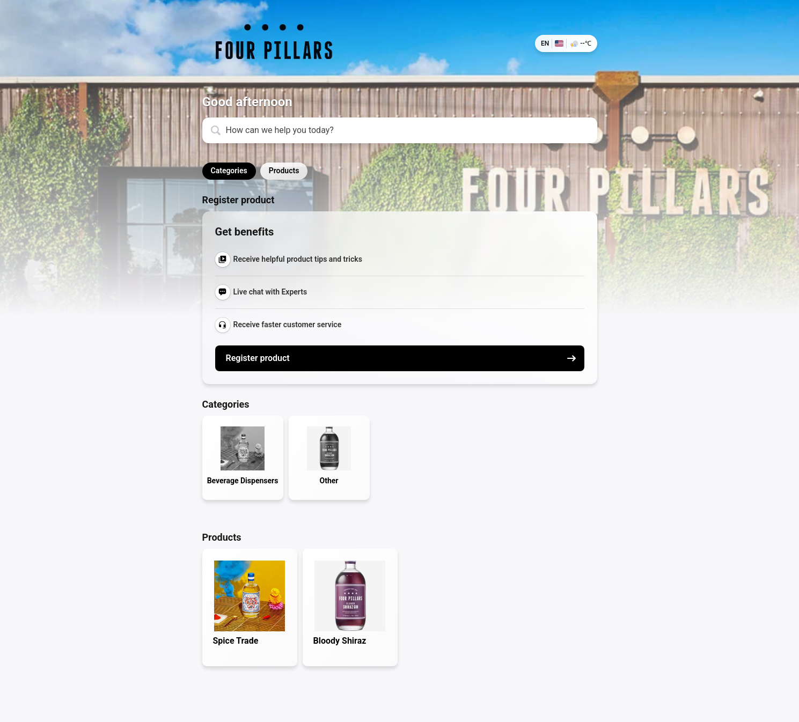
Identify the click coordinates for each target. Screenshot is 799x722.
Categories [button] (229, 170)
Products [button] (284, 170)
